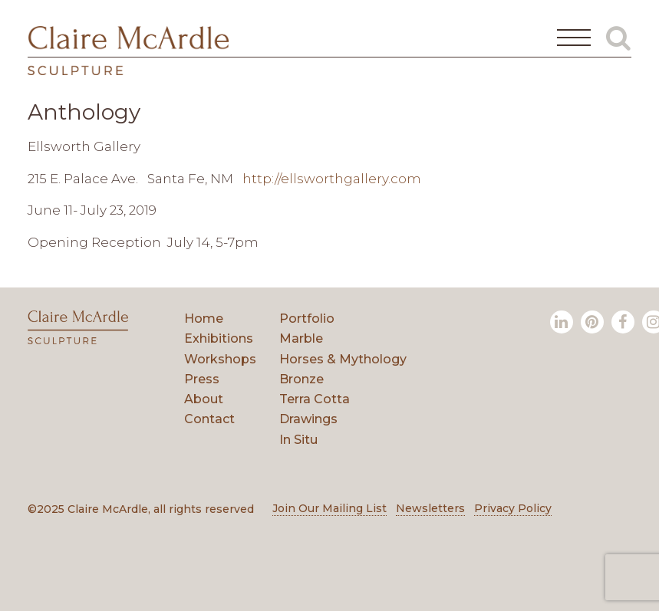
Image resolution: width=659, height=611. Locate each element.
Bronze (301, 379)
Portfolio (306, 318)
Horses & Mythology (343, 359)
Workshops (220, 359)
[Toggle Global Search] (618, 38)
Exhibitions (218, 338)
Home (203, 318)
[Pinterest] (592, 321)
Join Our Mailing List (329, 508)
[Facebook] (622, 321)
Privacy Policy (513, 508)
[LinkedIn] (561, 321)
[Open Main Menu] (574, 37)
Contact (209, 419)
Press (201, 379)
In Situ (298, 439)
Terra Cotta (314, 399)
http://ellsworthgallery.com (331, 178)
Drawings (308, 419)
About (203, 399)
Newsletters (430, 508)
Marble (301, 338)
